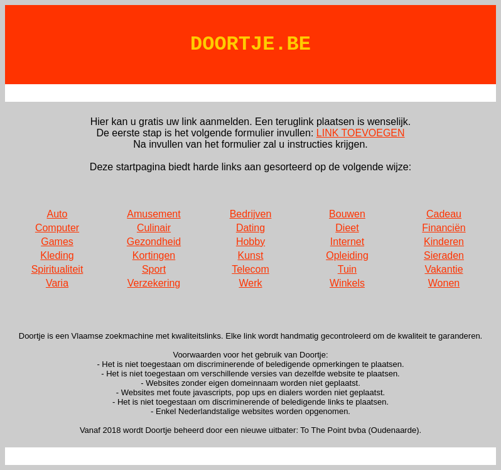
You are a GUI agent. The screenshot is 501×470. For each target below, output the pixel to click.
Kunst (251, 255)
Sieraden (444, 255)
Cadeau (443, 214)
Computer (57, 227)
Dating (250, 227)
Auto (57, 214)
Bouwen (347, 214)
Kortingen (154, 255)
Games (57, 241)
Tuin (347, 269)
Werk (250, 283)
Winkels (347, 283)
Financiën (443, 227)
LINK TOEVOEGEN (360, 133)
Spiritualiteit (57, 269)
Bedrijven (251, 214)
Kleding (56, 255)
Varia (57, 283)
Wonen (444, 283)
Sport (154, 269)
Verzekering (154, 283)
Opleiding (347, 255)
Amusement (153, 214)
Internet (347, 241)
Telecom (250, 269)
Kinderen (444, 241)
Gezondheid (154, 241)
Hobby (250, 241)
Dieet (346, 227)
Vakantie (443, 269)
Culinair (154, 227)
